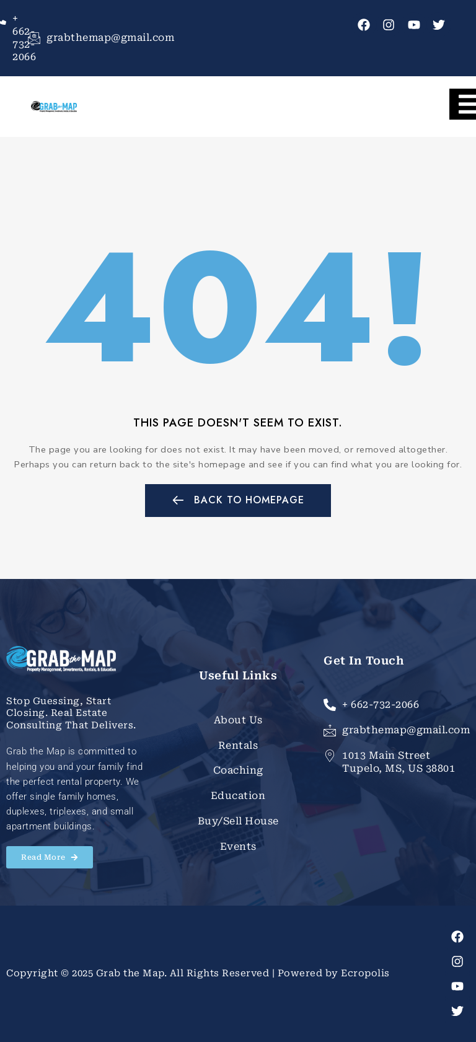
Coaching (238, 770)
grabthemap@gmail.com (110, 37)
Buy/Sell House (238, 821)
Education (238, 795)
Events (238, 846)
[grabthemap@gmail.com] (34, 38)
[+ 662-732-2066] (330, 705)
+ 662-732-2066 (380, 704)
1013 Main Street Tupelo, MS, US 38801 (398, 761)
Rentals (238, 745)
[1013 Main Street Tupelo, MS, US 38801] (330, 755)
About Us (238, 720)
